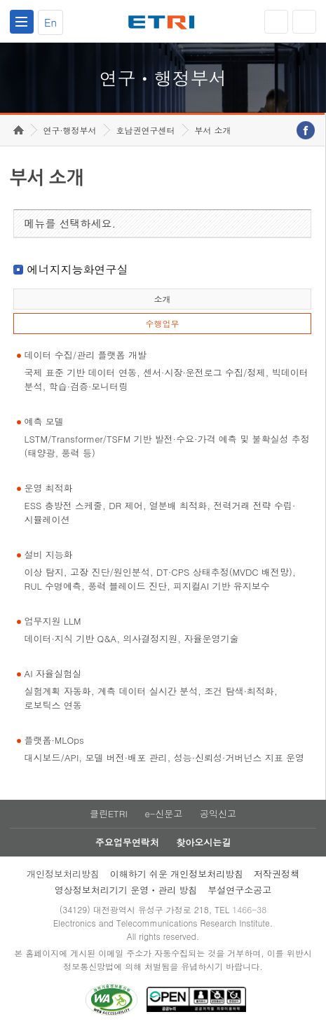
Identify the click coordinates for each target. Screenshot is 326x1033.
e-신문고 (163, 813)
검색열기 (304, 22)
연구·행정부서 (70, 130)
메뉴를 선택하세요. (70, 223)
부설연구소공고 (239, 889)
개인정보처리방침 (63, 873)
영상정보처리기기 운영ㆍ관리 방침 (126, 889)
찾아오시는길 (203, 842)
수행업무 (162, 323)
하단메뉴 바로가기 (0, 0)
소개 (162, 299)
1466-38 (249, 909)
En (50, 22)
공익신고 (218, 813)
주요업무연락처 (127, 842)
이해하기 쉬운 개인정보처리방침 (177, 873)
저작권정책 (276, 873)
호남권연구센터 (145, 130)
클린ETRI (109, 813)
